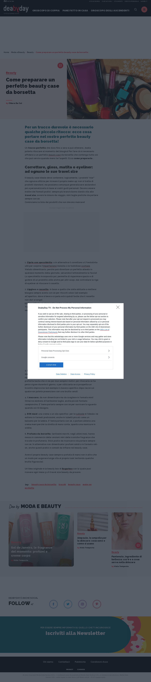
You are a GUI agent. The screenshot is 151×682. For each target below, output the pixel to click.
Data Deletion (61, 374)
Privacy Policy (89, 374)
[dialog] (76, 341)
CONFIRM (51, 365)
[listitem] (75, 350)
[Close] (118, 308)
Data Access (75, 374)
